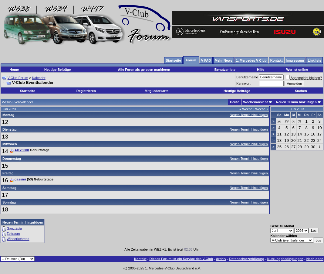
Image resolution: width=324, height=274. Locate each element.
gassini (20, 179)
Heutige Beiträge (57, 69)
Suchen (301, 91)
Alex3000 (22, 150)
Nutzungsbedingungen (285, 259)
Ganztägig (14, 228)
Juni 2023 (297, 109)
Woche (245, 109)
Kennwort (243, 83)
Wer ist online (297, 69)
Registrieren (86, 91)
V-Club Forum (18, 78)
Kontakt (140, 259)
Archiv (221, 259)
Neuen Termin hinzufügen (296, 102)
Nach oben (314, 259)
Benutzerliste (224, 69)
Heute (234, 102)
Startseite (27, 91)
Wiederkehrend (18, 239)
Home (14, 69)
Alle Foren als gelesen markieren (144, 69)
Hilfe (260, 69)
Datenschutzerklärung (247, 259)
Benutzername (247, 77)
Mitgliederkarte (156, 91)
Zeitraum (13, 233)
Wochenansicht (255, 102)
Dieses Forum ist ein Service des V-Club (181, 259)
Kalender (39, 78)
